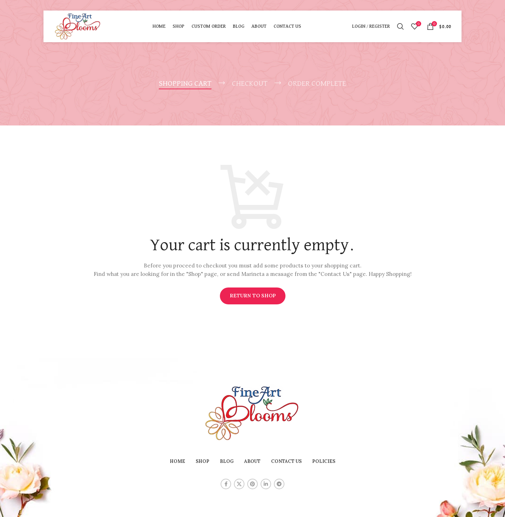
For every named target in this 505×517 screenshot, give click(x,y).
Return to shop (253, 295)
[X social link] (239, 484)
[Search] (400, 26)
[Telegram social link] (279, 484)
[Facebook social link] (226, 484)
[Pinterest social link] (252, 484)
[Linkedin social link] (266, 484)
